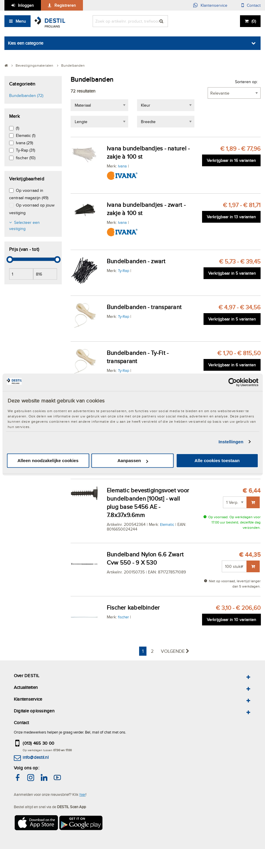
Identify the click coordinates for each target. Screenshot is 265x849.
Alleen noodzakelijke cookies (48, 460)
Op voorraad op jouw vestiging (31, 208)
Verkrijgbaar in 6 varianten (232, 365)
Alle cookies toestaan (216, 460)
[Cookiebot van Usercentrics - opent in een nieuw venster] (232, 382)
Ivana (122, 166)
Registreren (65, 5)
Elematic (167, 524)
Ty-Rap (123, 270)
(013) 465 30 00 (38, 743)
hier (82, 794)
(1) (17, 128)
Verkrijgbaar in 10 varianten (231, 620)
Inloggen (26, 5)
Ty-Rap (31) (25, 150)
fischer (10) (25, 158)
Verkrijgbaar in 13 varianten (231, 217)
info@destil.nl (35, 757)
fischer (123, 617)
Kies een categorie (25, 43)
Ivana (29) (24, 143)
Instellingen (231, 441)
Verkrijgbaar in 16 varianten (231, 160)
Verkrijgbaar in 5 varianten (232, 273)
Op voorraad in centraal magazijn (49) (28, 194)
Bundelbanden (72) (26, 95)
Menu (21, 21)
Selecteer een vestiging (24, 225)
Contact (254, 5)
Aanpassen (132, 460)
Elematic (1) (25, 135)
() (253, 21)
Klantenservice (214, 5)
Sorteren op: (246, 82)
